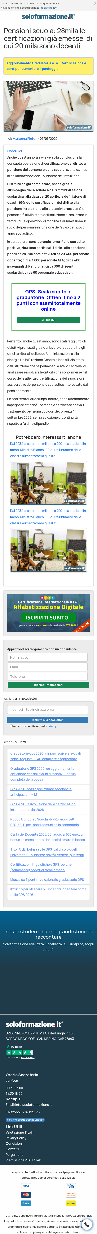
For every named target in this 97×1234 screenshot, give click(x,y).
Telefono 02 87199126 (23, 1112)
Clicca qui (48, 320)
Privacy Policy (16, 1138)
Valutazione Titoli (19, 1132)
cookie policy (48, 7)
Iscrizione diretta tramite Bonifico (25, 1119)
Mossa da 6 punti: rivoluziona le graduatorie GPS (47, 879)
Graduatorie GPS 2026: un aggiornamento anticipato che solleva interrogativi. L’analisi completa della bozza (43, 774)
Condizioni (14, 1143)
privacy (52, 726)
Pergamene (14, 1154)
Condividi (14, 151)
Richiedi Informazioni (48, 685)
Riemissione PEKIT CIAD (23, 1160)
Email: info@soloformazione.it (29, 1104)
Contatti (12, 1149)
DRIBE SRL (13, 1033)
